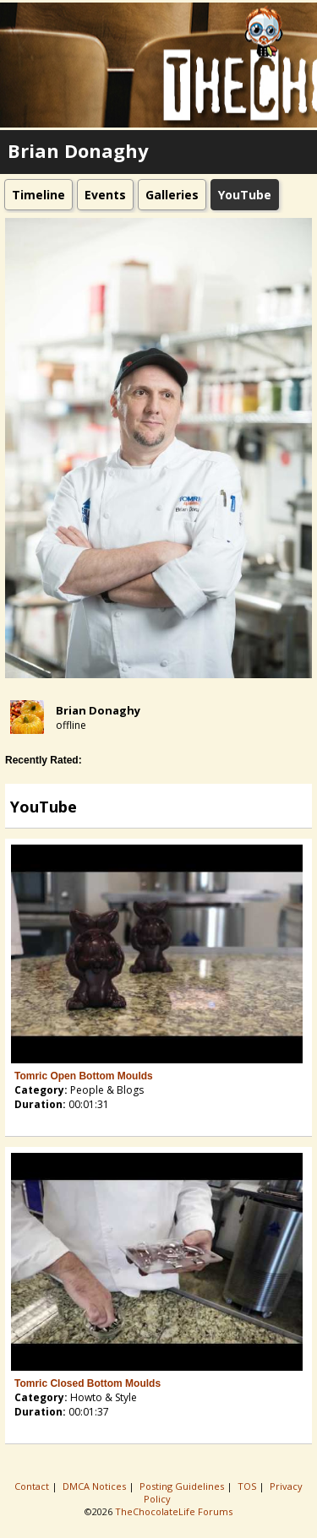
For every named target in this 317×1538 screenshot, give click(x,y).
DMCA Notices (95, 1486)
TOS (248, 1486)
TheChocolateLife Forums (173, 1511)
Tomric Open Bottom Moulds (83, 1076)
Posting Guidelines (183, 1486)
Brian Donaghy (98, 710)
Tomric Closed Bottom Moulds (87, 1383)
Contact (33, 1486)
